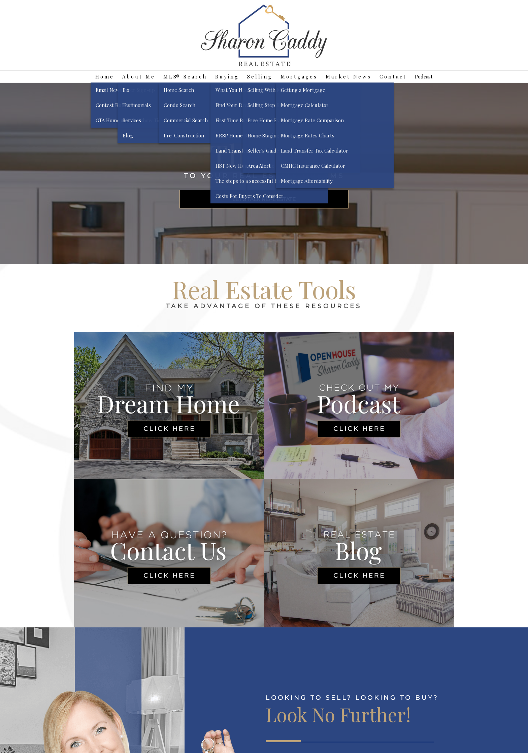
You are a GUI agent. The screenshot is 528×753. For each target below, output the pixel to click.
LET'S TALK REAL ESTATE (264, 199)
